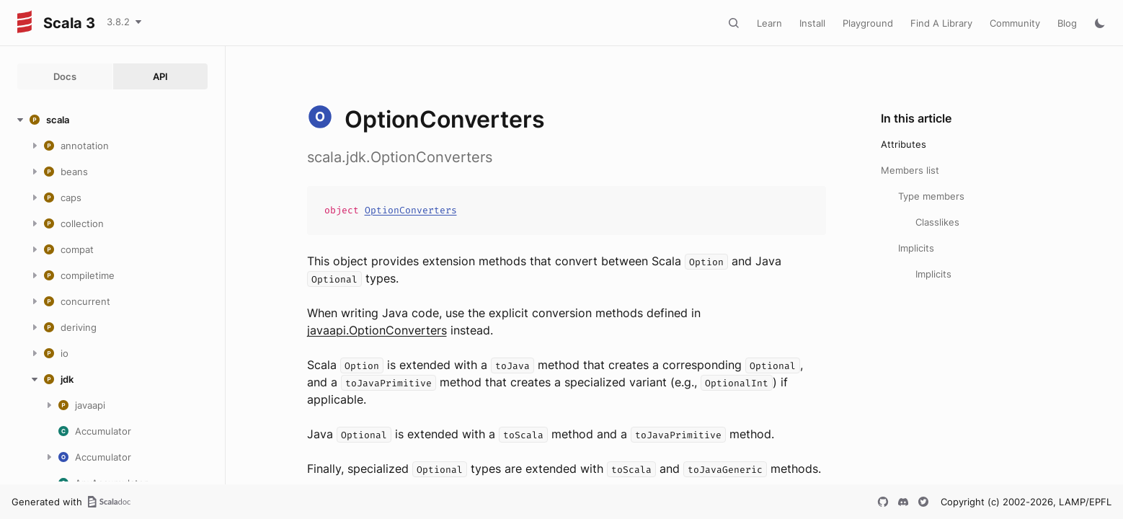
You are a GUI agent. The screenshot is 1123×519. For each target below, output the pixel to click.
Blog (1067, 23)
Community (1015, 23)
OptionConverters (411, 210)
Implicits (916, 248)
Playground (868, 23)
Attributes (903, 144)
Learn (769, 23)
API (160, 76)
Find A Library (941, 23)
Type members (931, 196)
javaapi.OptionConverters (377, 330)
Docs (64, 76)
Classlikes (937, 222)
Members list (910, 170)
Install (812, 23)
